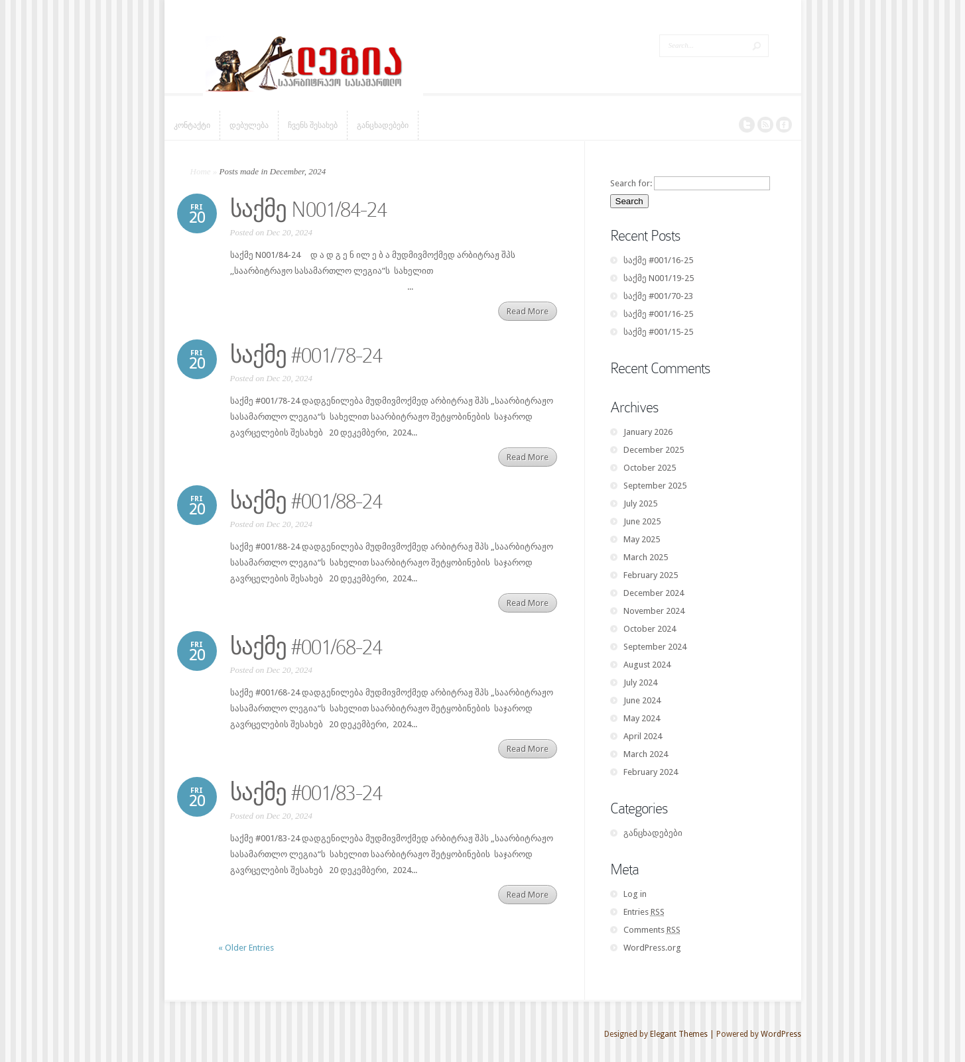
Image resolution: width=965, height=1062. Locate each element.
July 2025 (640, 503)
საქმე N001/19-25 (658, 278)
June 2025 (642, 521)
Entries (644, 912)
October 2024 (649, 629)
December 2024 (653, 593)
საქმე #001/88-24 (306, 501)
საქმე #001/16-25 (658, 260)
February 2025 (650, 575)
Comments (651, 930)
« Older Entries (246, 948)
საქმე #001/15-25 (658, 332)
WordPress (781, 1034)
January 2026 (648, 432)
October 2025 (649, 468)
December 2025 (653, 450)
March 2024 (645, 754)
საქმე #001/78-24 (306, 355)
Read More (527, 311)
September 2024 (654, 647)
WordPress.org (652, 948)
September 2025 (654, 486)
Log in (635, 894)
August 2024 (647, 665)
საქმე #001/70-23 (658, 296)
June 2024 (642, 700)
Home (200, 171)
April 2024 (642, 736)
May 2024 (641, 718)
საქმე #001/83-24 (306, 793)
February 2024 (650, 772)
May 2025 (641, 539)
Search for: (631, 183)
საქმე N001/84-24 (308, 209)
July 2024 (640, 682)
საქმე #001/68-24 (306, 647)
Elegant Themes (679, 1034)
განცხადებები (652, 833)
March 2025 (645, 557)
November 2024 (653, 611)
